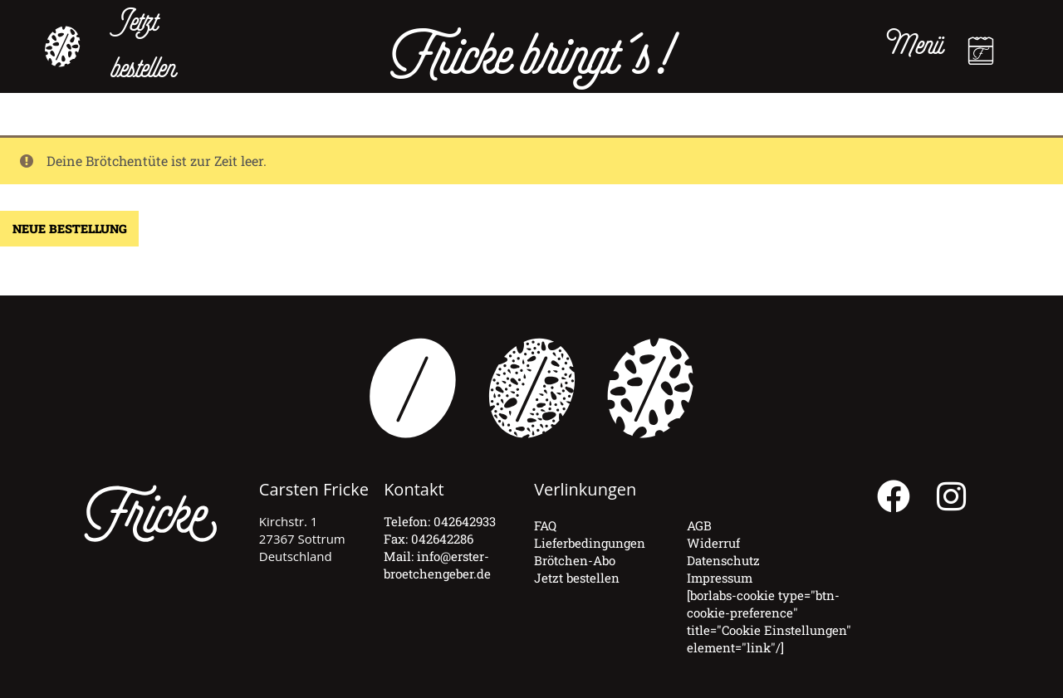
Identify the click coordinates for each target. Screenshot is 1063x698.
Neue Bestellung (69, 229)
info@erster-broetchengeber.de (437, 565)
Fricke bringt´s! (531, 59)
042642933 (465, 521)
